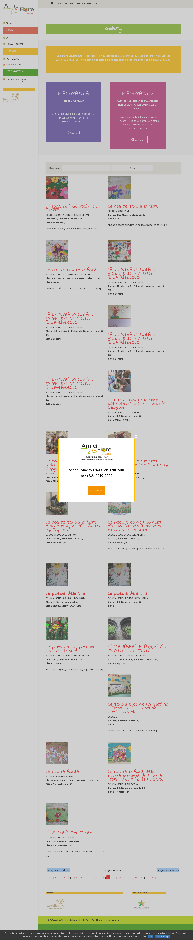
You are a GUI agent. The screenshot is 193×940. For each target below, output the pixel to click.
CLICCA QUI (96, 490)
